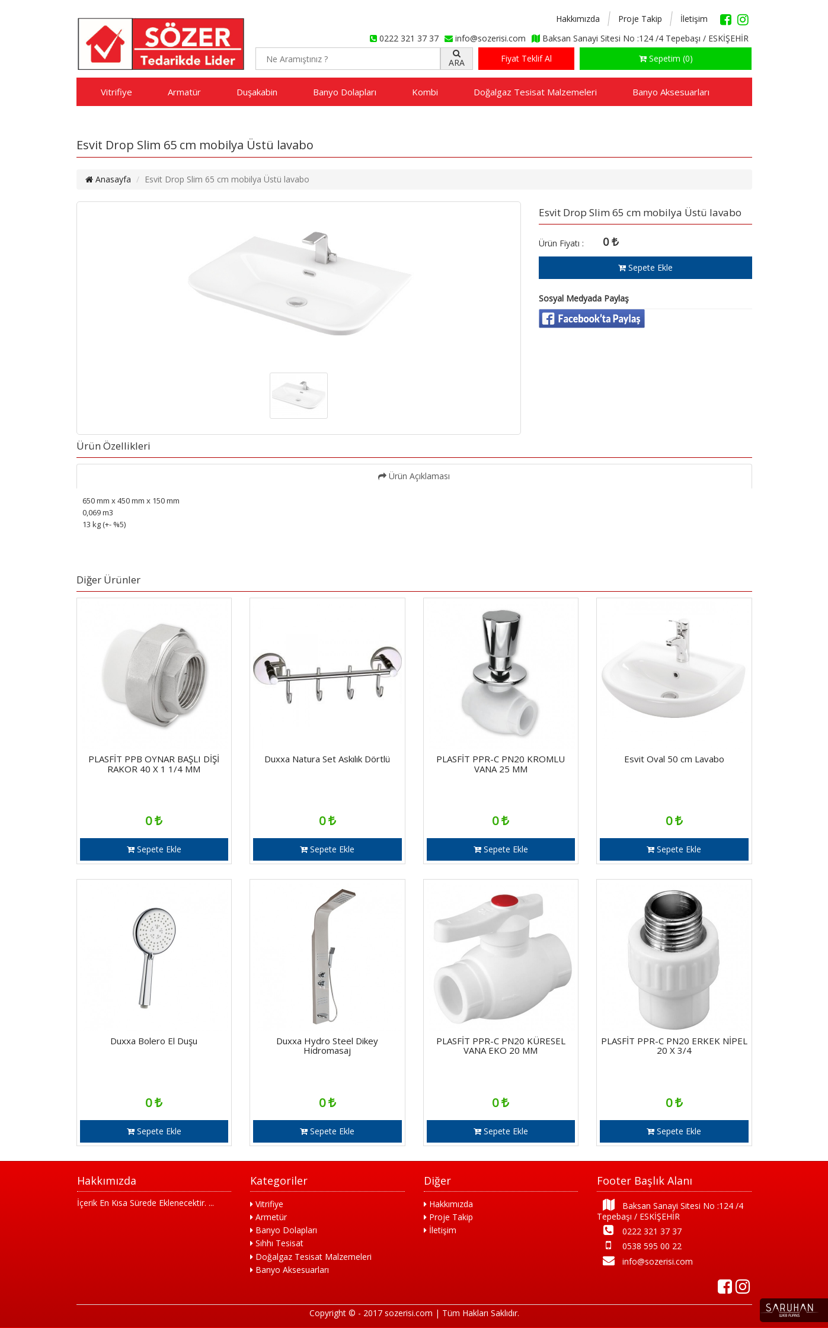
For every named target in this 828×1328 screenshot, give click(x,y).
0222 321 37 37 (639, 1230)
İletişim (694, 18)
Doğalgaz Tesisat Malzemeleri (535, 92)
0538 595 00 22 (639, 1245)
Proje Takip (640, 18)
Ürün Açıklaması (414, 476)
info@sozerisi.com (645, 1261)
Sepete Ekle (645, 267)
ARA (457, 58)
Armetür (268, 1217)
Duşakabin (256, 92)
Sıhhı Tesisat (276, 1243)
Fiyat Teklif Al (526, 58)
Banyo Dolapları (344, 92)
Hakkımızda (578, 18)
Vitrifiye (116, 92)
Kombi (425, 92)
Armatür (184, 92)
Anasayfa (108, 179)
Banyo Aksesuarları (670, 92)
